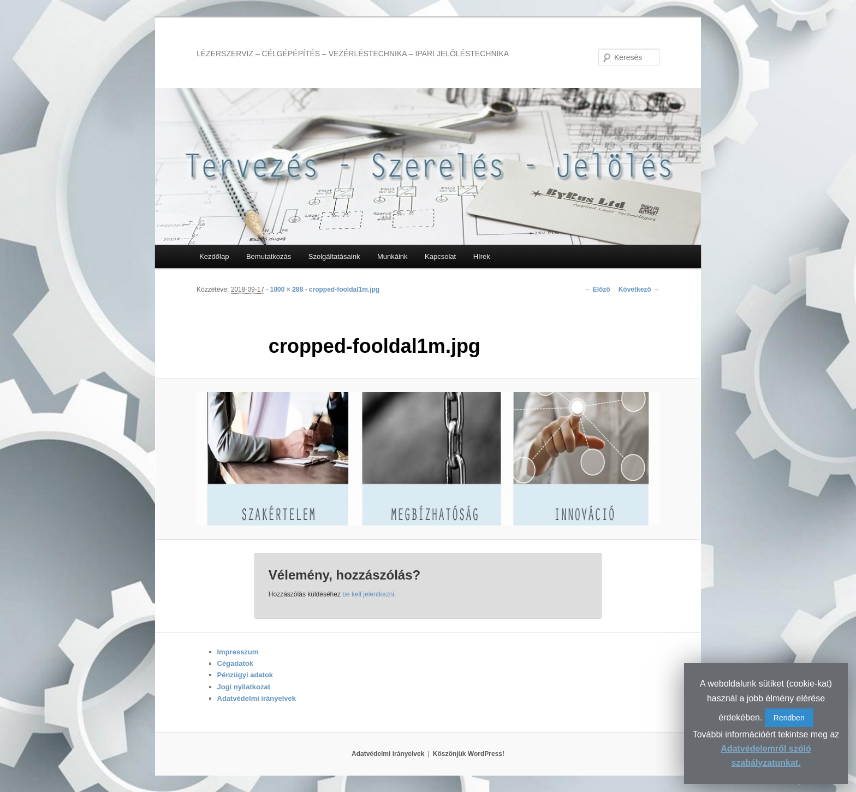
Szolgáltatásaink (334, 256)
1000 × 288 (286, 289)
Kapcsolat (440, 256)
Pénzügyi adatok (245, 675)
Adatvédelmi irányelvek (256, 698)
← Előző (597, 289)
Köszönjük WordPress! (468, 754)
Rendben (789, 717)
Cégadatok (235, 663)
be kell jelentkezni (368, 594)
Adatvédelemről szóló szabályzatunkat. (766, 755)
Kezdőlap (214, 256)
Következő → (639, 289)
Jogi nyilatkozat (244, 687)
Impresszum (238, 652)
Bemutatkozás (268, 256)
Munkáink (392, 256)
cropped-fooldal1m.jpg (344, 289)
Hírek (481, 256)
